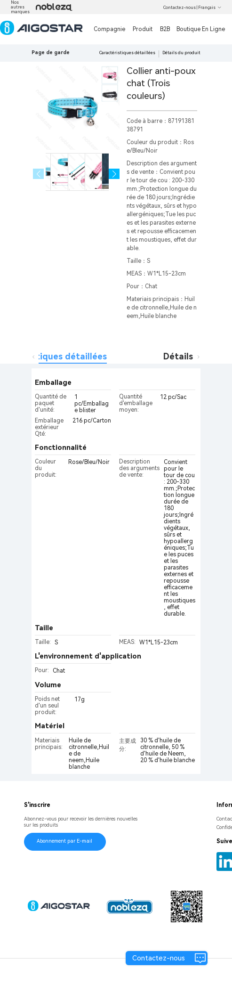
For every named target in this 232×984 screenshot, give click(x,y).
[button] (114, 174)
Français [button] (210, 7)
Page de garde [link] (51, 52)
